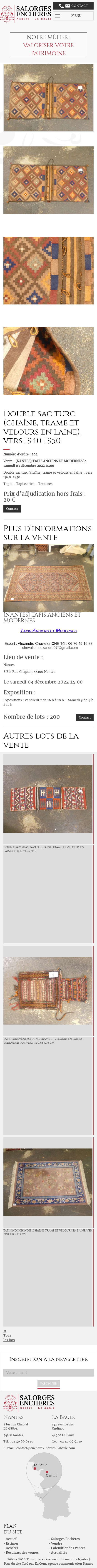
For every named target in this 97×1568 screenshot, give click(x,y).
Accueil (11, 1539)
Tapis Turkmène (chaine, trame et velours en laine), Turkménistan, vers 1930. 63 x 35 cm (42, 1040)
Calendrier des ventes (68, 1548)
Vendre (56, 1543)
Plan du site (12, 1563)
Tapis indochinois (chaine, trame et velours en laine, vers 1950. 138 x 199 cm (48, 1232)
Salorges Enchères (65, 1539)
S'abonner (48, 1383)
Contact (73, 6)
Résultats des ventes (22, 1552)
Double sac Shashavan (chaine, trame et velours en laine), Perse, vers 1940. (43, 849)
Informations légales (72, 1559)
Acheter (12, 1548)
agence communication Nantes (70, 1563)
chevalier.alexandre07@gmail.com (50, 648)
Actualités (59, 1552)
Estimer (12, 1543)
